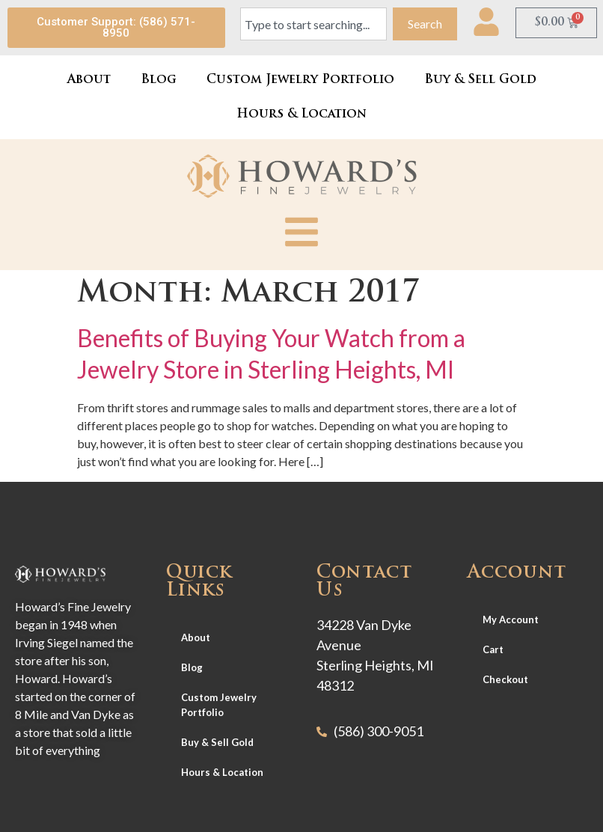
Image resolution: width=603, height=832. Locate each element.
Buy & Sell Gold (480, 80)
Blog (159, 80)
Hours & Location (301, 114)
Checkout (505, 679)
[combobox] (314, 23)
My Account (511, 619)
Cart (493, 649)
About (89, 80)
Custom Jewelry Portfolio (300, 80)
